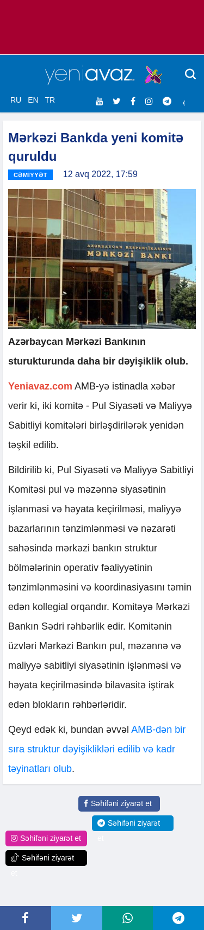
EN (33, 100)
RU (15, 100)
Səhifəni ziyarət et (118, 803)
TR (50, 100)
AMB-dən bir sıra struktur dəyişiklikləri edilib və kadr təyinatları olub (97, 749)
